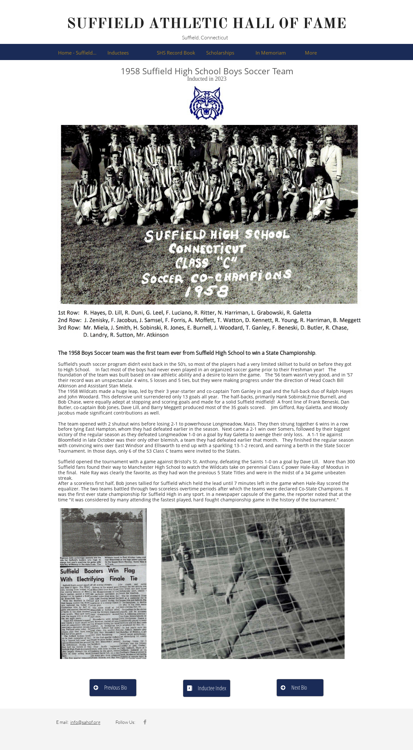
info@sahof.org (85, 722)
